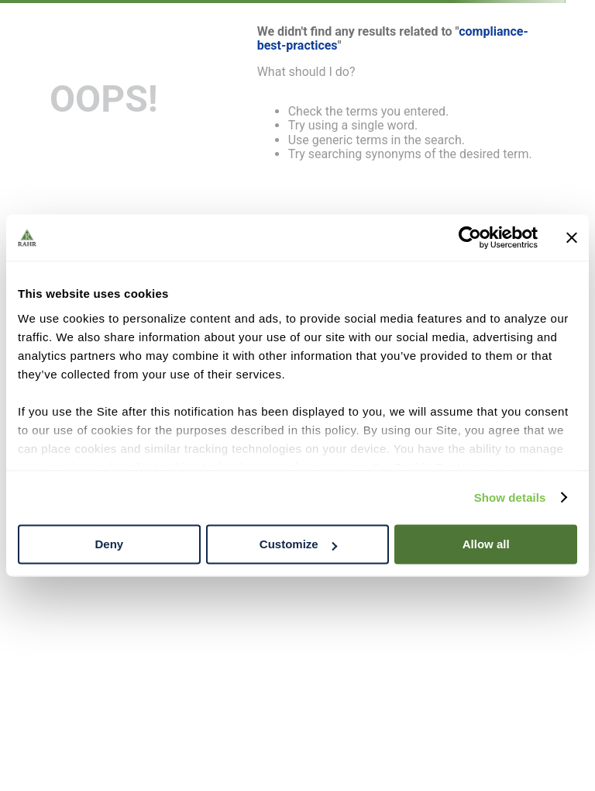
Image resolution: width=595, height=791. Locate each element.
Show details (510, 497)
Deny (109, 544)
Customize (298, 544)
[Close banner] (571, 237)
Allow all (486, 544)
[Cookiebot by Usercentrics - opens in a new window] (470, 237)
